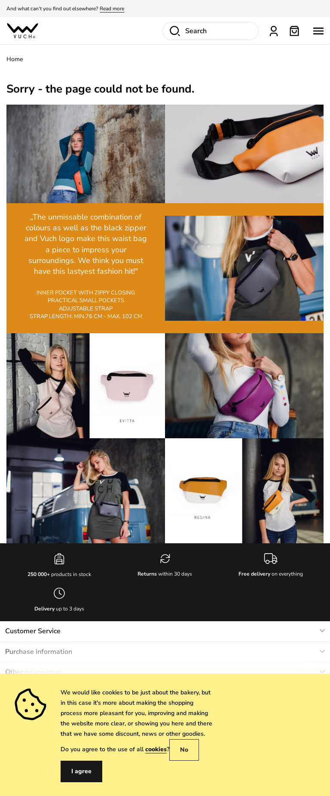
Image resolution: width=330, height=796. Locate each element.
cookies (156, 749)
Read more (112, 8)
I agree (81, 771)
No (184, 750)
